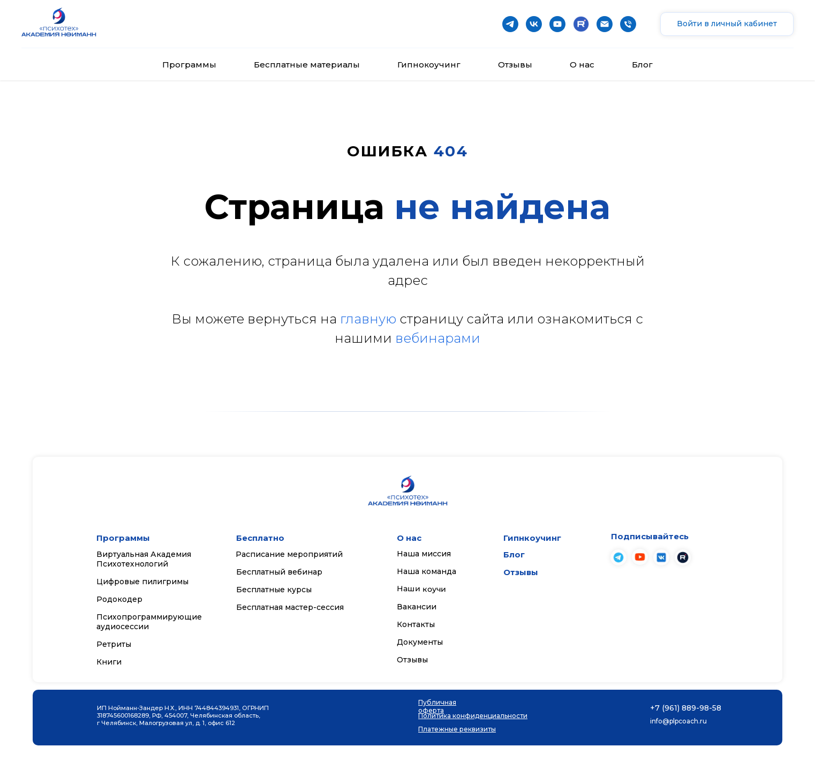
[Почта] (605, 24)
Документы (420, 642)
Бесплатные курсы (274, 589)
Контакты (416, 624)
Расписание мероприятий (289, 554)
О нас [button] (582, 64)
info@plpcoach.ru (678, 721)
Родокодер (119, 599)
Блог (642, 64)
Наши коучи (421, 589)
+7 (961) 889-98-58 (685, 708)
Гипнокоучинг (429, 64)
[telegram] (510, 24)
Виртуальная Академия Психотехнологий (143, 559)
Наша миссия (424, 554)
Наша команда (426, 571)
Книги (109, 662)
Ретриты (113, 644)
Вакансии (416, 607)
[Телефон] (628, 24)
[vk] (534, 24)
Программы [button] (189, 64)
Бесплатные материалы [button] (307, 64)
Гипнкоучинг (532, 538)
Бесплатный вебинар (279, 572)
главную (368, 319)
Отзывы (515, 64)
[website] (581, 24)
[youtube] (557, 24)
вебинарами (437, 338)
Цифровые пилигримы (142, 581)
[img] (640, 557)
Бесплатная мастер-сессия (290, 607)
